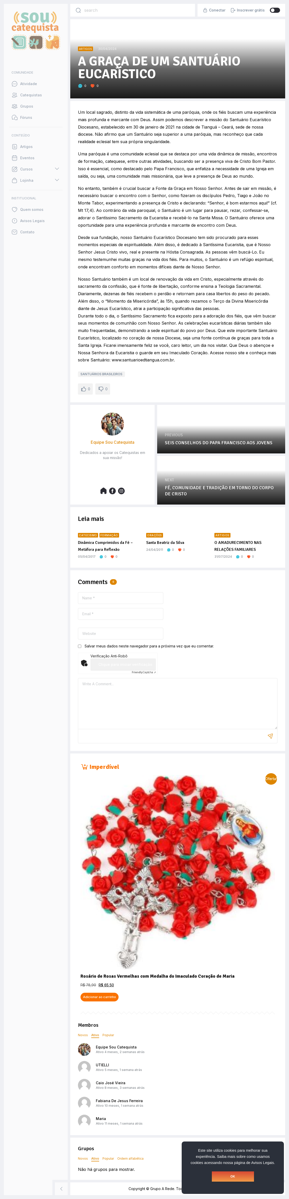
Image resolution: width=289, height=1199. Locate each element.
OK (232, 1176)
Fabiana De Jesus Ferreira (119, 1101)
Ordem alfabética (130, 1158)
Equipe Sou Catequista (116, 1047)
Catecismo (88, 535)
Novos (83, 1035)
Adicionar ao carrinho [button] (99, 997)
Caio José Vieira (110, 1083)
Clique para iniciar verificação (125, 664)
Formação (109, 535)
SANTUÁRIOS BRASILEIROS (101, 374)
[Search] (78, 10)
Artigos (85, 49)
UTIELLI (102, 1065)
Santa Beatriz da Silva (165, 542)
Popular (108, 1035)
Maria (101, 1118)
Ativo (95, 1035)
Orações (154, 535)
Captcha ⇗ (144, 672)
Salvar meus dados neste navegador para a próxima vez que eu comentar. (149, 646)
